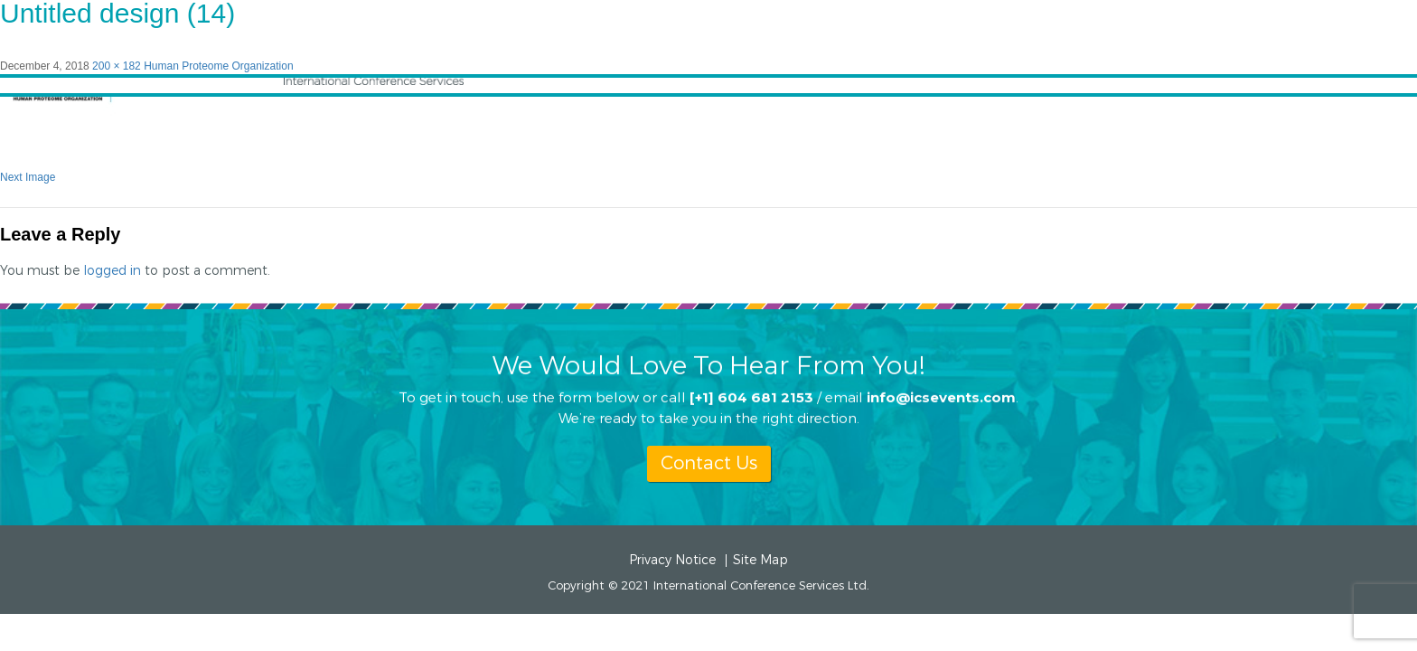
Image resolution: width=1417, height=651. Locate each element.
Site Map (760, 560)
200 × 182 (116, 66)
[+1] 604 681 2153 (751, 396)
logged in (112, 270)
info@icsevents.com (941, 396)
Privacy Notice (672, 560)
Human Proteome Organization (218, 66)
